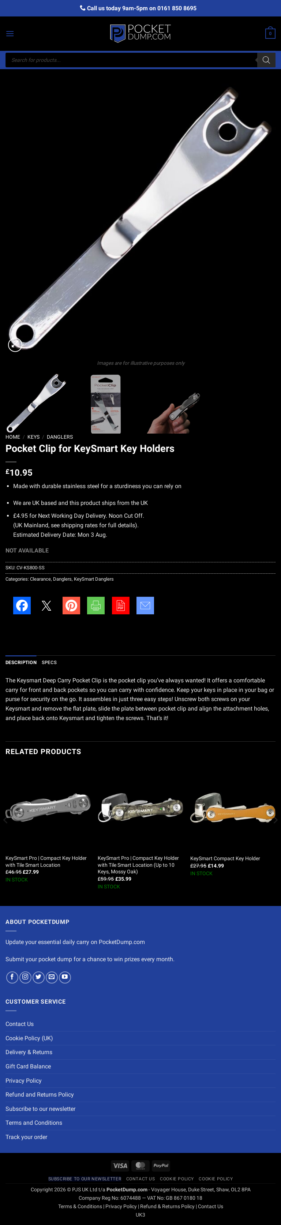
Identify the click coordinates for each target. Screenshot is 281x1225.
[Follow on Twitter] (39, 977)
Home (12, 437)
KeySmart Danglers (94, 579)
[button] (9, 33)
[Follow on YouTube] (65, 977)
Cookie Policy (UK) (29, 1038)
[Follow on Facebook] (12, 977)
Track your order (26, 1137)
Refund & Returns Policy (167, 1206)
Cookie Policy (177, 1178)
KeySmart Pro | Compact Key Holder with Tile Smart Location (46, 861)
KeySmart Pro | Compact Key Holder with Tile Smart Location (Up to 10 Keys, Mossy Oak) (138, 865)
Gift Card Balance (28, 1066)
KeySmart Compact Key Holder (225, 858)
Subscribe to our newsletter (40, 1108)
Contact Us (19, 1023)
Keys (33, 437)
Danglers (60, 437)
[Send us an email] (52, 977)
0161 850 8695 (176, 8)
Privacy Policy (23, 1080)
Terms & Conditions (80, 1206)
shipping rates (79, 525)
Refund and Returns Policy (39, 1094)
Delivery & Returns (28, 1052)
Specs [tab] (49, 662)
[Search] (266, 60)
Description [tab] (21, 662)
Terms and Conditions (33, 1122)
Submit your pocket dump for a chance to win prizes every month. (90, 959)
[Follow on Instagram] (25, 977)
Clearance (40, 579)
